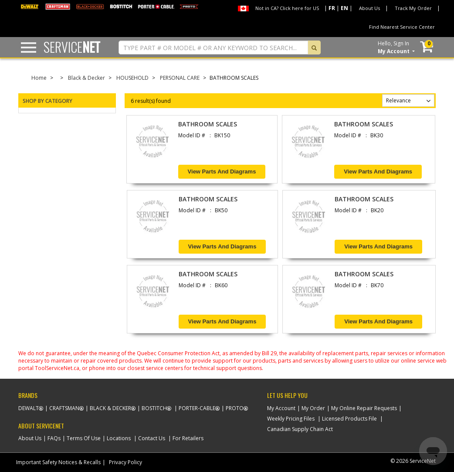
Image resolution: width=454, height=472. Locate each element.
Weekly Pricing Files (291, 418)
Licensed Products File (349, 418)
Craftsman (64, 408)
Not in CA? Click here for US (287, 8)
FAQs (54, 438)
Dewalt (28, 408)
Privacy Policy (125, 462)
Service (72, 47)
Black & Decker (86, 77)
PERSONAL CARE (180, 77)
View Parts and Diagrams (222, 171)
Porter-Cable (197, 408)
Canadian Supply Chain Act (300, 429)
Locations (119, 438)
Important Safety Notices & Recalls (58, 462)
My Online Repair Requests (364, 408)
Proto (235, 408)
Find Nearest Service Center (402, 27)
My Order (313, 408)
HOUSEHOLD (132, 77)
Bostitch (154, 408)
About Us (369, 8)
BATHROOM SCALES (207, 124)
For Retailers (188, 438)
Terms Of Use (84, 438)
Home (39, 77)
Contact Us (151, 438)
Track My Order (413, 8)
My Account (281, 408)
